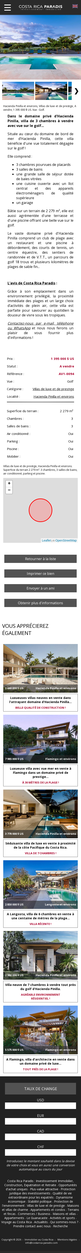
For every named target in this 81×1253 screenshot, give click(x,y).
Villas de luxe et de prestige (53, 389)
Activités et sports (63, 1218)
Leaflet (46, 540)
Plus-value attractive (44, 1189)
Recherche (60, 1226)
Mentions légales (67, 1239)
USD (40, 1100)
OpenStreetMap (66, 540)
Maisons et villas (65, 1214)
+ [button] (9, 484)
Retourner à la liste (40, 558)
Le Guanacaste (37, 1218)
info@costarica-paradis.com (41, 1242)
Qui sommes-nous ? (64, 1222)
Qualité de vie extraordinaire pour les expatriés (40, 1195)
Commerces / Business (34, 1214)
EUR (40, 1115)
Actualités (41, 1222)
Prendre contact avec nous (32, 1226)
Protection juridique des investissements (42, 1191)
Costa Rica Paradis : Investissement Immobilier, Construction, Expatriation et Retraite (39, 1183)
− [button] (9, 490)
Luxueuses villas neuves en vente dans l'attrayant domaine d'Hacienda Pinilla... (40, 700)
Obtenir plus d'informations (40, 603)
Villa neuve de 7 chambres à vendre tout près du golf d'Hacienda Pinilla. (40, 987)
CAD (40, 1131)
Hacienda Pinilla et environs (53, 396)
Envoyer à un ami (40, 588)
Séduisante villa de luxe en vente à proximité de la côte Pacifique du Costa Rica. (40, 845)
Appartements (14, 1218)
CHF (40, 1146)
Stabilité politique (40, 1201)
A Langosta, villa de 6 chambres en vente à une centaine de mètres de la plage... (40, 916)
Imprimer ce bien (40, 573)
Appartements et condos (48, 1210)
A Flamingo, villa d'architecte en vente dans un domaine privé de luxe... (40, 1061)
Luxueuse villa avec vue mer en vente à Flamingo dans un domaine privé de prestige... (40, 772)
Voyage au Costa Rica (17, 1222)
